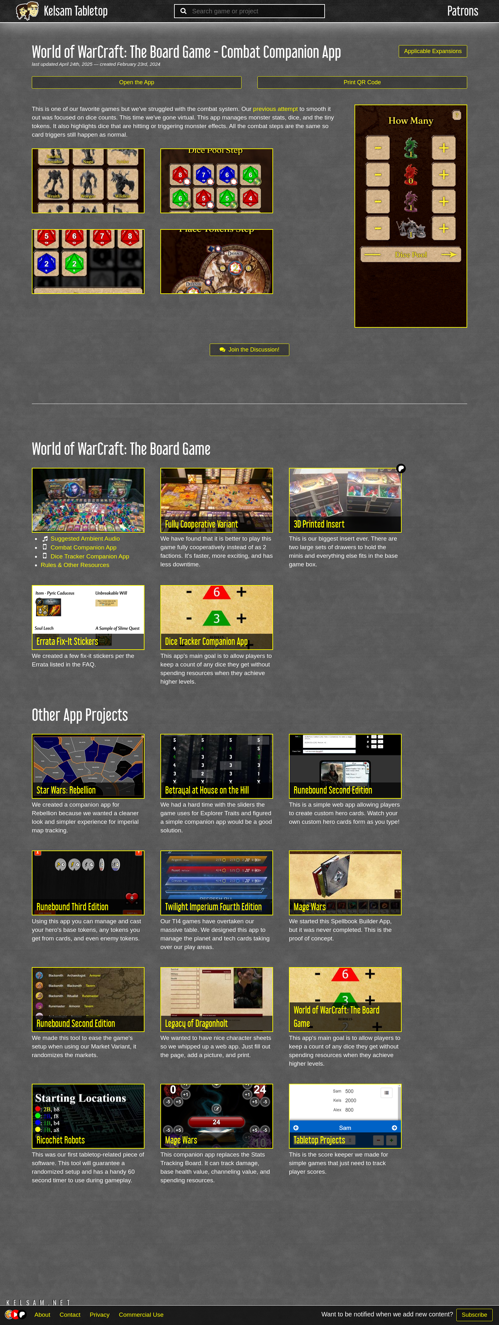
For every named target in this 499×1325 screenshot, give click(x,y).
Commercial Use (141, 1314)
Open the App (136, 82)
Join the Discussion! (249, 349)
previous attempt (275, 109)
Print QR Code (362, 82)
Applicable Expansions (433, 51)
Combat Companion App (83, 547)
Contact (70, 1314)
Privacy (99, 1314)
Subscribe (474, 1315)
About (42, 1314)
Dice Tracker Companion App (90, 556)
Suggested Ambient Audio (85, 538)
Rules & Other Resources (75, 565)
